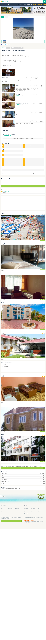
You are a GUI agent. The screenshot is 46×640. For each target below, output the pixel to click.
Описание (3, 47)
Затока (2, 272)
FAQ (2, 508)
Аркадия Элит (3, 302)
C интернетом (4, 368)
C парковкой (4, 364)
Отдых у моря (3, 213)
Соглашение (17, 508)
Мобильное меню (44, 1)
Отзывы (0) (13, 47)
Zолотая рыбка (4, 243)
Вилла (39, 508)
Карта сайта (3, 511)
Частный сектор (40, 511)
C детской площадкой (5, 366)
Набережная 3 (4, 179)
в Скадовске (3, 375)
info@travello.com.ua (29, 520)
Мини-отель (33, 508)
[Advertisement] (23, 202)
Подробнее (42, 240)
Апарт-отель (26, 513)
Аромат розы (3, 404)
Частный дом (26, 511)
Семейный (3, 332)
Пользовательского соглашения (37, 173)
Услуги (8, 47)
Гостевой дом (26, 508)
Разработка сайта (10, 508)
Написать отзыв (20, 47)
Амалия (2, 434)
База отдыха (33, 511)
